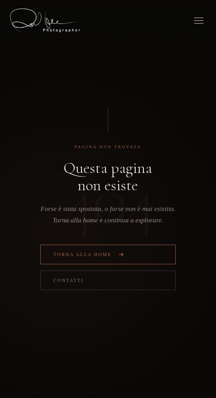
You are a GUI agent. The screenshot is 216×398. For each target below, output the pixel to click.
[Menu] (199, 21)
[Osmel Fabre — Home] (45, 20)
